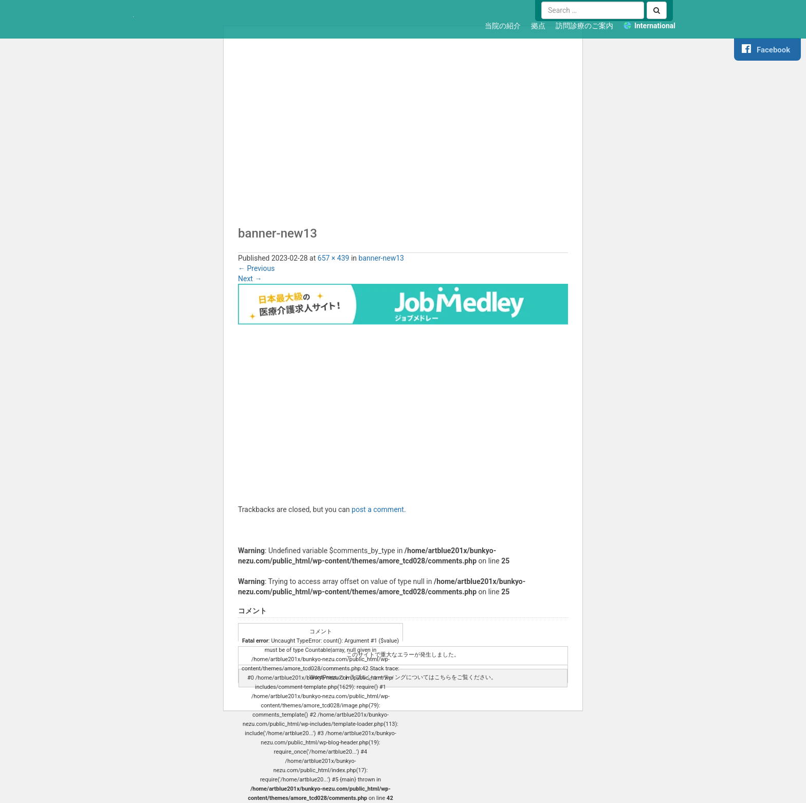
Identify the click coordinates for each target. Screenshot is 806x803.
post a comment (378, 509)
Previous (256, 268)
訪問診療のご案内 (584, 26)
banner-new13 (381, 258)
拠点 (538, 26)
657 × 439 (334, 258)
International (654, 26)
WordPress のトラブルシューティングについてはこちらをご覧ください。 (403, 677)
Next (250, 279)
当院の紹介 (503, 26)
